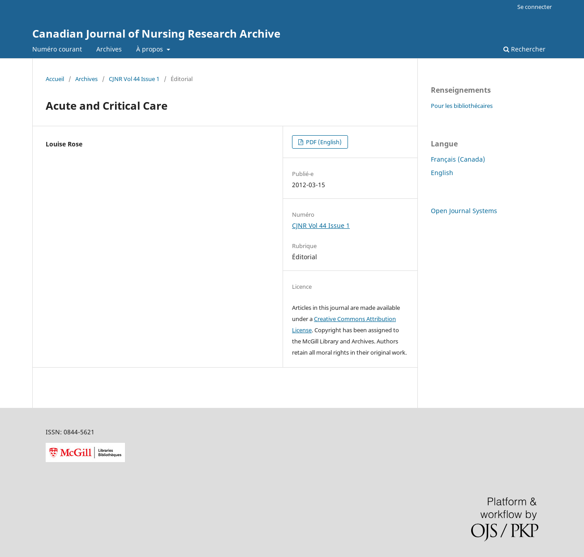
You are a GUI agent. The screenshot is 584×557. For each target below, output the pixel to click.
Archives (109, 49)
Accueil (55, 79)
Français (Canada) (458, 159)
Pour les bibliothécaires (462, 106)
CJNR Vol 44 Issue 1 (134, 79)
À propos (150, 49)
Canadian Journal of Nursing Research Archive (156, 33)
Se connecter (534, 7)
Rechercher (524, 49)
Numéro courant (57, 49)
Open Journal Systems (464, 210)
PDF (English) (323, 142)
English (442, 172)
